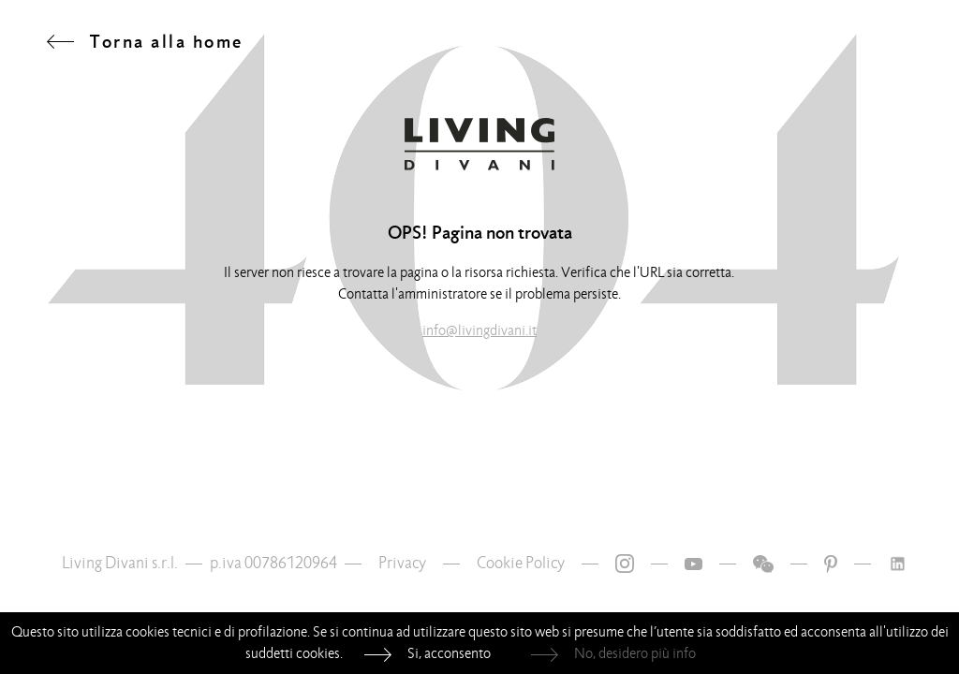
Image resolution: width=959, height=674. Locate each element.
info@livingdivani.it (479, 330)
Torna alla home (166, 41)
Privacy (402, 563)
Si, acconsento (449, 653)
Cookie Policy (521, 563)
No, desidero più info (635, 653)
